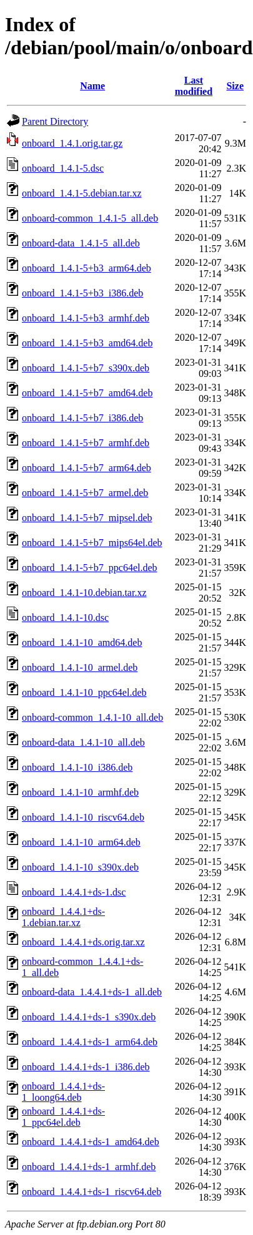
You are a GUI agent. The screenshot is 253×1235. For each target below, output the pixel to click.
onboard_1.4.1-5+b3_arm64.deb (86, 268)
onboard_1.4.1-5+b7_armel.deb (85, 492)
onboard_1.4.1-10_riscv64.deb (83, 817)
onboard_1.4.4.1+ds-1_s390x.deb (89, 1017)
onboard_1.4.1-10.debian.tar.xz (84, 592)
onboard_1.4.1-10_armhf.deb (80, 792)
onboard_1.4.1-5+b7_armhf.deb (85, 442)
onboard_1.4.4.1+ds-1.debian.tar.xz (63, 917)
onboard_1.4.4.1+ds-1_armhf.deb (89, 1166)
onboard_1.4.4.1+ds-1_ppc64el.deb (63, 1117)
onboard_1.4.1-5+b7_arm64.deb (86, 467)
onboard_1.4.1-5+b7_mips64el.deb (92, 542)
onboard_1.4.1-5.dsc (63, 168)
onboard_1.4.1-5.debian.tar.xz (82, 193)
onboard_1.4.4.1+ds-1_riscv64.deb (91, 1191)
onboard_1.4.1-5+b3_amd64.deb (87, 343)
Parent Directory (55, 121)
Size (235, 86)
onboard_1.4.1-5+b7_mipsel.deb (87, 517)
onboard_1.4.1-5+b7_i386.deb (82, 417)
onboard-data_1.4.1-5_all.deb (81, 243)
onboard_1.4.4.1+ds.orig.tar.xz (83, 942)
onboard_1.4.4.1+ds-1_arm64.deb (89, 1042)
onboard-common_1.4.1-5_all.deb (90, 218)
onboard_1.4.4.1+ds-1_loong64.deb (63, 1092)
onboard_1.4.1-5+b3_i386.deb (82, 293)
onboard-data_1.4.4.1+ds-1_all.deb (92, 992)
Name (92, 86)
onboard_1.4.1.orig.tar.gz (72, 143)
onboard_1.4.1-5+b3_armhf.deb (85, 318)
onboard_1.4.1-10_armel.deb (79, 667)
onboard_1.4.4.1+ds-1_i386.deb (86, 1067)
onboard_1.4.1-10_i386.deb (77, 767)
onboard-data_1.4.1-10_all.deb (83, 742)
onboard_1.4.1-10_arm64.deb (81, 842)
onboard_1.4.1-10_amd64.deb (82, 642)
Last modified (193, 86)
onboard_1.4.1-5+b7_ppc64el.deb (89, 567)
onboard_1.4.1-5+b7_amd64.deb (87, 393)
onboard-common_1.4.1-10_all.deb (92, 717)
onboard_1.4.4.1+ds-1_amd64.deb (90, 1141)
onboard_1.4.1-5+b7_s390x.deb (85, 368)
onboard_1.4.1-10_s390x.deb (80, 867)
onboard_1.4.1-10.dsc (65, 617)
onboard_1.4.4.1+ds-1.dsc (74, 892)
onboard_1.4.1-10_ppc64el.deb (84, 692)
